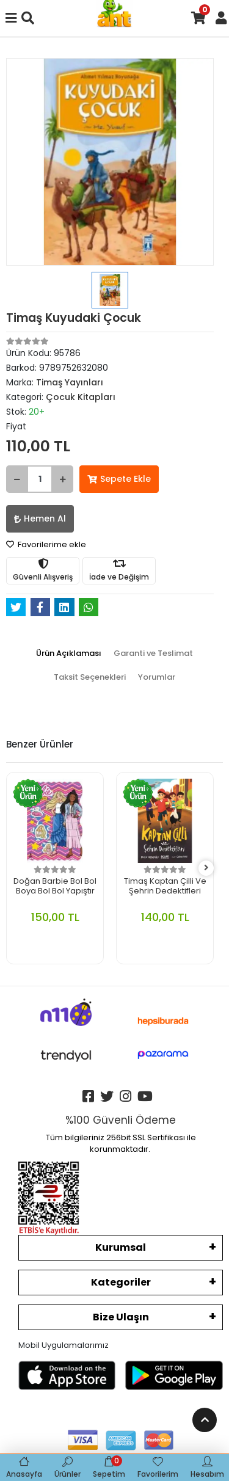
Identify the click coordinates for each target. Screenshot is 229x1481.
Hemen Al (40, 518)
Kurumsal (120, 1247)
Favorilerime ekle (46, 544)
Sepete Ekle (119, 479)
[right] (206, 868)
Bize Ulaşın (121, 1317)
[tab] (68, 653)
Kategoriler (121, 1282)
